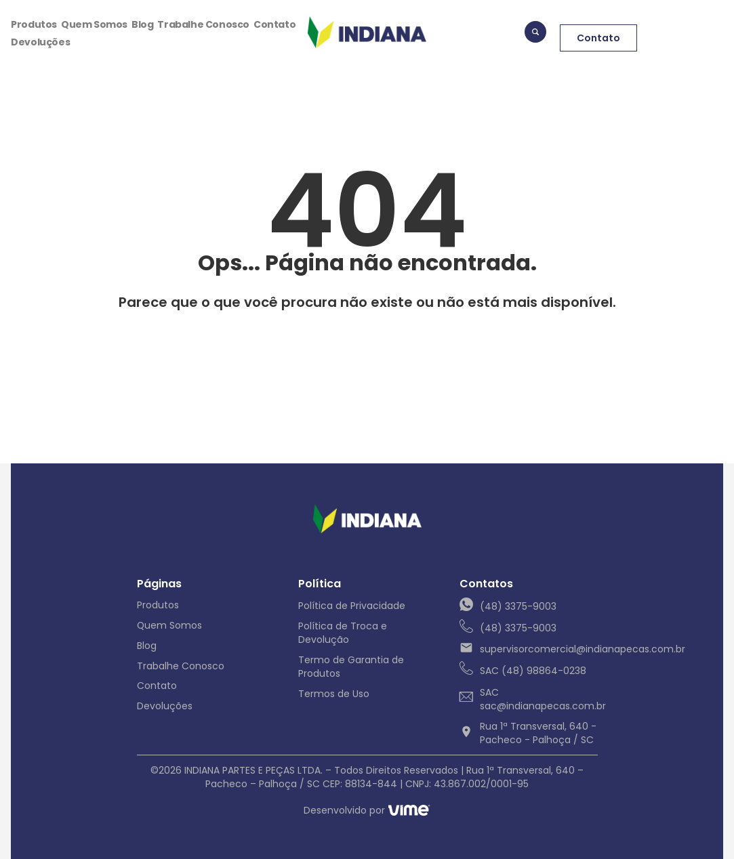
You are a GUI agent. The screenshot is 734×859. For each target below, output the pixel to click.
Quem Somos (94, 25)
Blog (142, 25)
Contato (274, 25)
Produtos (34, 25)
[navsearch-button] (535, 34)
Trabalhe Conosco (203, 25)
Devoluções (40, 42)
